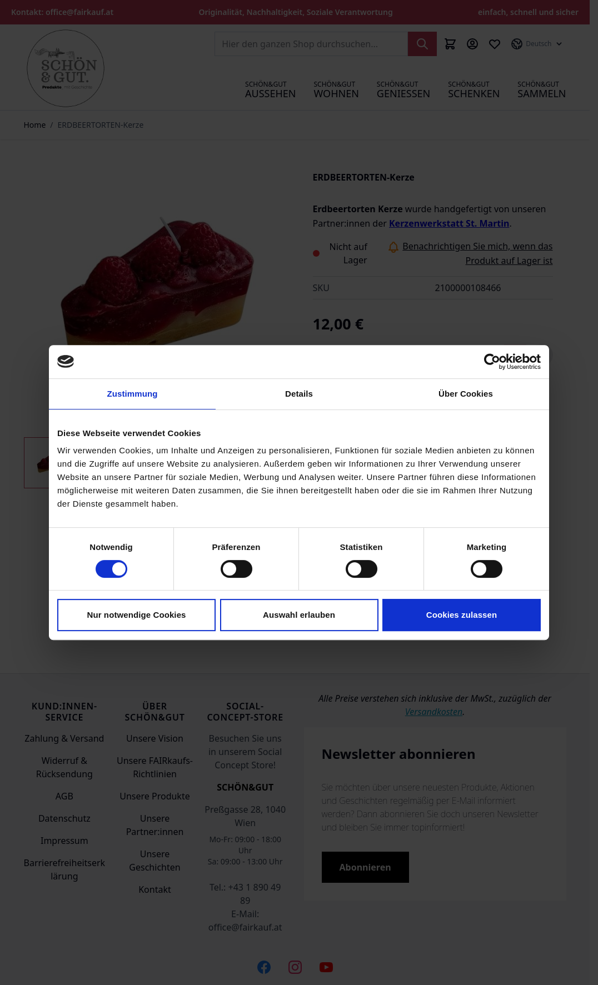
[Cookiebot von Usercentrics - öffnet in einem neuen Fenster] (492, 361)
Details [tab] (299, 393)
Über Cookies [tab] (465, 393)
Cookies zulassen (461, 614)
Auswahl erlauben (299, 614)
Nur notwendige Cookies (136, 614)
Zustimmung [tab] (132, 393)
